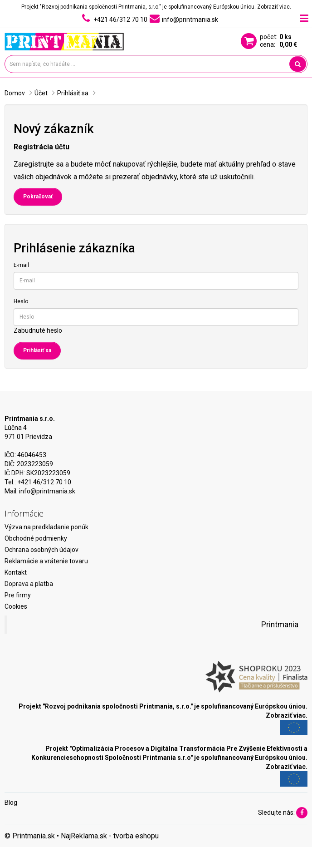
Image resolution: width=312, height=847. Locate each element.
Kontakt (16, 572)
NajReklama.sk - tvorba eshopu (110, 836)
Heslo (21, 301)
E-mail (21, 265)
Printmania (279, 624)
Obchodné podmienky (36, 538)
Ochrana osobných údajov (41, 549)
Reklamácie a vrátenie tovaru (46, 561)
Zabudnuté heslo (38, 330)
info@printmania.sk (47, 491)
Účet (41, 93)
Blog (11, 802)
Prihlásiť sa (72, 93)
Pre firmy (18, 595)
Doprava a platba (29, 583)
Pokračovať (38, 196)
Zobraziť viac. (274, 7)
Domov (15, 93)
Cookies (16, 606)
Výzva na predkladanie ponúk (46, 527)
